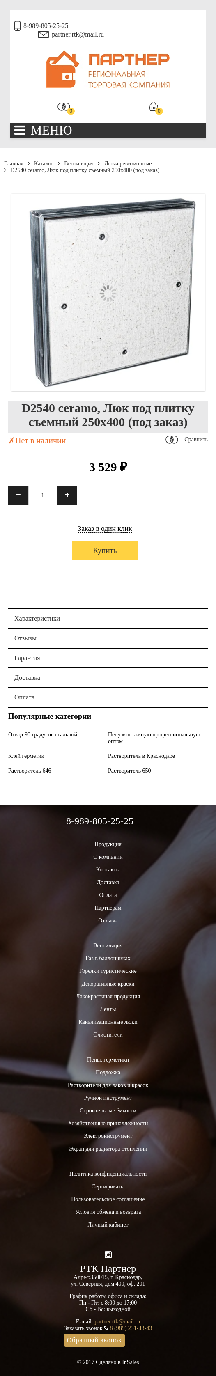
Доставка (27, 677)
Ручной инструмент (108, 1098)
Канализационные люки (107, 1022)
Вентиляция (76, 164)
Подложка (108, 1072)
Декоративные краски (107, 984)
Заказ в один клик (105, 528)
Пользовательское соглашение (108, 1199)
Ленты (108, 1009)
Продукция (108, 844)
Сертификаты (108, 1186)
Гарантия (27, 657)
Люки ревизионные (125, 164)
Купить (105, 550)
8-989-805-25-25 (45, 25)
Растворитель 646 (29, 771)
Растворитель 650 (129, 771)
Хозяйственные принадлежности (108, 1123)
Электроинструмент (108, 1136)
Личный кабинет (107, 1225)
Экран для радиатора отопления (108, 1149)
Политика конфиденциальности (108, 1174)
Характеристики (37, 618)
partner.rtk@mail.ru (78, 34)
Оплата (24, 697)
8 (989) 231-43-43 (131, 1328)
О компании (107, 857)
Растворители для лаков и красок (108, 1085)
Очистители (107, 1035)
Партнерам (107, 908)
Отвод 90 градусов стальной (42, 735)
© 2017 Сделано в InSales (108, 1362)
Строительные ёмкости (108, 1111)
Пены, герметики (108, 1060)
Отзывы (25, 638)
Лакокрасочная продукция (108, 996)
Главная (13, 164)
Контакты (108, 870)
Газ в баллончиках (107, 958)
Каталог (41, 164)
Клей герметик (26, 756)
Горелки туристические (107, 971)
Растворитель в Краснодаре (141, 756)
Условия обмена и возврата (108, 1212)
